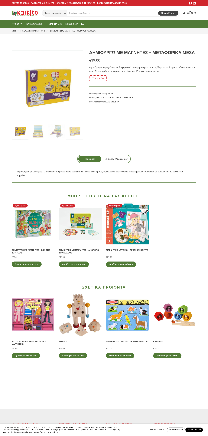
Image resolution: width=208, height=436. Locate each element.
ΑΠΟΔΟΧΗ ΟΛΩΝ (194, 430)
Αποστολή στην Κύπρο (117, 406)
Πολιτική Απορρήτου (116, 394)
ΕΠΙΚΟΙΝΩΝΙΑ (71, 24)
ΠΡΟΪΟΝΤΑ (17, 24)
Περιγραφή (89, 159)
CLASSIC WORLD (111, 102)
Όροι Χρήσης (112, 398)
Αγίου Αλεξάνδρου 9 (21, 400)
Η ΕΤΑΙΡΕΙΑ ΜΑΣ (54, 24)
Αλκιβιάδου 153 (19, 413)
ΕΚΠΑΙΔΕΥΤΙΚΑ (66, 394)
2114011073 (18, 403)
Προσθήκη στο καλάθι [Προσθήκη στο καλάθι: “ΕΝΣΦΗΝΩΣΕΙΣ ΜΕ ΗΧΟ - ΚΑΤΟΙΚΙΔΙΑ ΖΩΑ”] (120, 355)
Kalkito (15, 31)
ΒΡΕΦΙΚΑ (63, 406)
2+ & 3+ (103, 98)
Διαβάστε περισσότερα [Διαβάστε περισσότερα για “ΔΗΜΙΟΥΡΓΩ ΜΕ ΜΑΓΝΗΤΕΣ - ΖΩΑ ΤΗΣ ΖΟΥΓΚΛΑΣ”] (26, 264)
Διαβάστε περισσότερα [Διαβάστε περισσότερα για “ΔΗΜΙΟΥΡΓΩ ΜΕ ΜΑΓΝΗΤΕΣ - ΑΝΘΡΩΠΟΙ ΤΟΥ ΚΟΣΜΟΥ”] (74, 264)
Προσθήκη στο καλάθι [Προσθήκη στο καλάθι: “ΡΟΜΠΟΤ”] (73, 355)
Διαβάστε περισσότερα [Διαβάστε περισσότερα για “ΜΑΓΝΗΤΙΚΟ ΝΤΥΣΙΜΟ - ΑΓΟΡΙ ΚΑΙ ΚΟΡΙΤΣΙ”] (121, 264)
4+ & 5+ (44, 31)
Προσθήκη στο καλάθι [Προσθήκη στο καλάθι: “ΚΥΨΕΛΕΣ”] (167, 355)
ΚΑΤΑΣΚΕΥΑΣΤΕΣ (34, 24)
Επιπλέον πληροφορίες (116, 159)
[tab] (89, 159)
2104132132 (18, 416)
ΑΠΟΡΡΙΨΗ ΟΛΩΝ (176, 430)
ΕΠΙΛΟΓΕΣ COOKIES (156, 430)
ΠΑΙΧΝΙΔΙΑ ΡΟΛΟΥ (68, 402)
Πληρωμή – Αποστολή (117, 402)
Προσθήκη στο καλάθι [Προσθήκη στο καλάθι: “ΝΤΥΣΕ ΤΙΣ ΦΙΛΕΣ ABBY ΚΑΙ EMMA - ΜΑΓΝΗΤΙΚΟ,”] (26, 355)
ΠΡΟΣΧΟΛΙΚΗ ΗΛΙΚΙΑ (29, 31)
